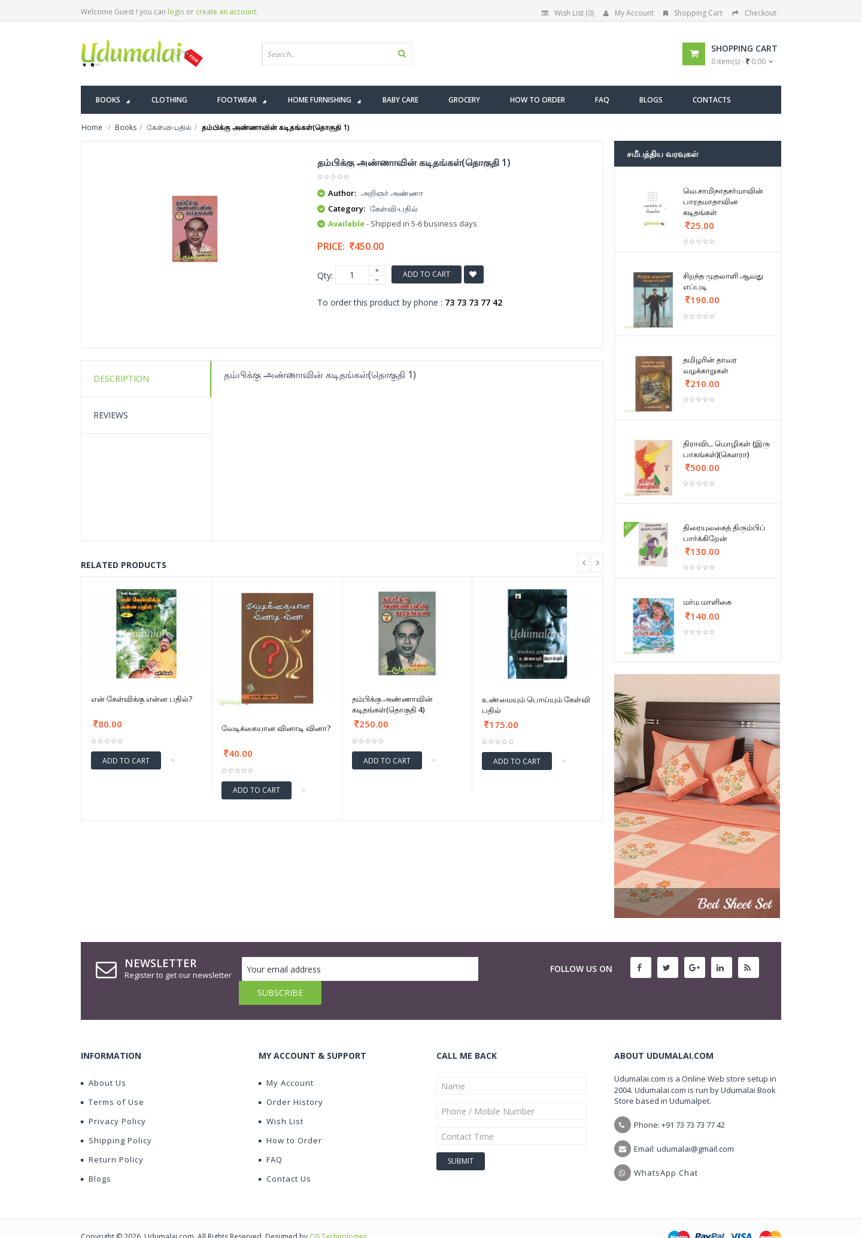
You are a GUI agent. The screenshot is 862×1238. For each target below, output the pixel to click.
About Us (103, 1058)
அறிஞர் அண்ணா (392, 193)
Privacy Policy (113, 1097)
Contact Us (285, 1154)
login (176, 12)
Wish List (281, 1097)
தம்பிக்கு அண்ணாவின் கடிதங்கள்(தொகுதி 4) (392, 704)
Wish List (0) (568, 13)
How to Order (290, 1116)
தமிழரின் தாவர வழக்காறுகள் (710, 365)
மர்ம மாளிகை (707, 601)
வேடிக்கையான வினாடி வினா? (275, 728)
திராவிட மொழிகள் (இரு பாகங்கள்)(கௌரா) (726, 449)
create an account (226, 12)
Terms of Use (112, 1078)
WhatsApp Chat (666, 1148)
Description (121, 378)
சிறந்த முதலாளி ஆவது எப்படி (723, 281)
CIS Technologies (338, 1212)
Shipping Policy (116, 1116)
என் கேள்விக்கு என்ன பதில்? (141, 698)
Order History (291, 1078)
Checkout (754, 13)
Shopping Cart (693, 13)
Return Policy (112, 1135)
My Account (628, 13)
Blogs (96, 1154)
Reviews (110, 415)
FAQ (271, 1135)
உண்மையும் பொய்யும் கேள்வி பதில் (536, 704)
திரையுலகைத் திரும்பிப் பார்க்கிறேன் (724, 532)
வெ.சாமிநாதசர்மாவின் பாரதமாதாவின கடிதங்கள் (723, 201)
